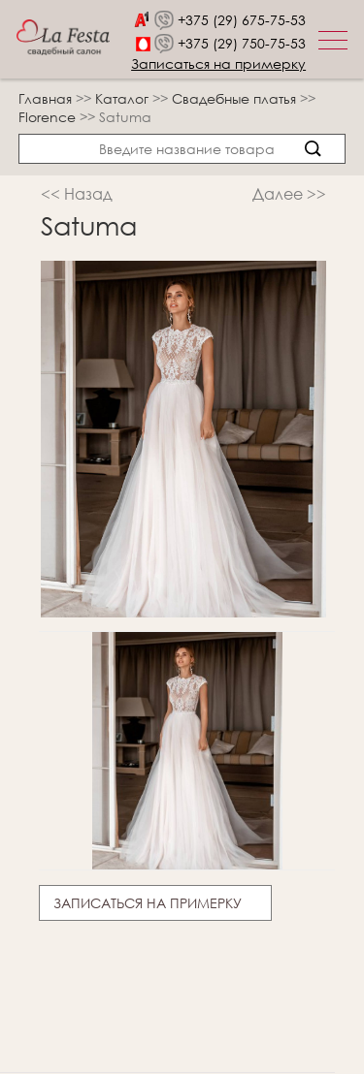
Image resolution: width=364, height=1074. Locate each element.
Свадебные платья (236, 98)
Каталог (123, 98)
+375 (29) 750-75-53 (242, 43)
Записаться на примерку (218, 63)
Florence (49, 117)
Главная (45, 98)
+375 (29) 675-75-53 (242, 20)
